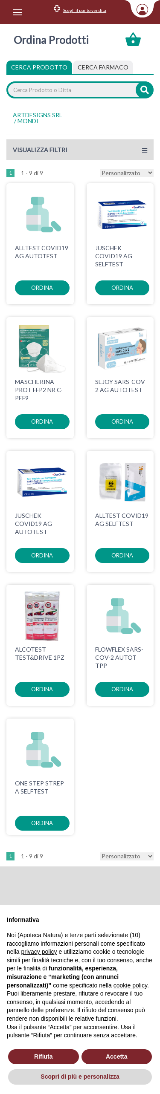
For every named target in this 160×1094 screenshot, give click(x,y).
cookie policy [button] (130, 985)
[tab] (103, 67)
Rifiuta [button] (43, 1056)
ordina (42, 287)
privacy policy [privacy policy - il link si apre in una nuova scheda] (39, 951)
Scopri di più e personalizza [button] (80, 1076)
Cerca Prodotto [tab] (39, 67)
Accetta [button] (117, 1056)
